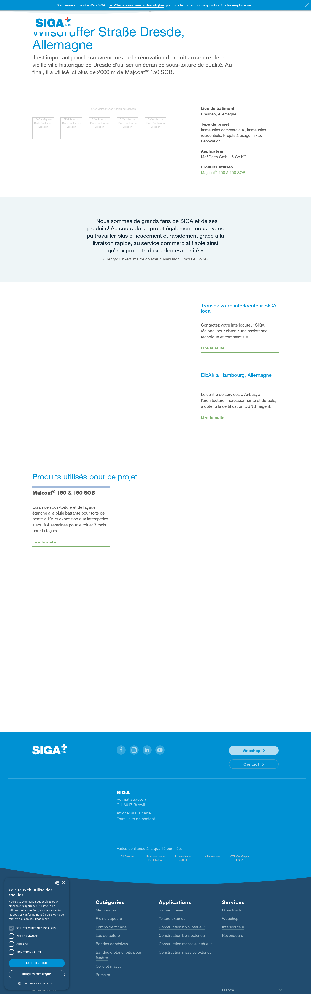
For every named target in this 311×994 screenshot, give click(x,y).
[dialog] (36, 934)
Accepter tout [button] (37, 963)
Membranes (106, 910)
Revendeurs (232, 935)
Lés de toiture (108, 935)
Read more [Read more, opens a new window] (42, 919)
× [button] (63, 882)
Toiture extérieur (173, 918)
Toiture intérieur (172, 910)
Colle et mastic (109, 966)
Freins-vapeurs (109, 918)
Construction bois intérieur (182, 926)
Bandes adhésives (112, 943)
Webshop (251, 750)
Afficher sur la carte (134, 813)
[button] (121, 750)
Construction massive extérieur (186, 952)
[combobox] (57, 883)
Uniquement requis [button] (37, 974)
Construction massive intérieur (185, 943)
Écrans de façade (111, 926)
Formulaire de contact (136, 818)
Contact (251, 764)
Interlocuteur (233, 926)
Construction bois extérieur (182, 935)
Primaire (103, 974)
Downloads (232, 910)
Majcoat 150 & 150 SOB (223, 172)
